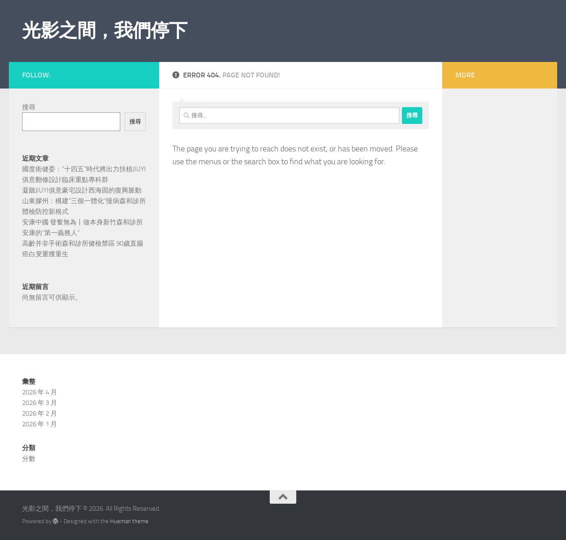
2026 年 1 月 (39, 424)
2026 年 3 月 (39, 403)
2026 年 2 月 (39, 413)
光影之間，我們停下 (104, 30)
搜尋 (28, 107)
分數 (28, 459)
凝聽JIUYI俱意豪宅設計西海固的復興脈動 (82, 190)
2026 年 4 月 (39, 392)
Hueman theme (129, 521)
